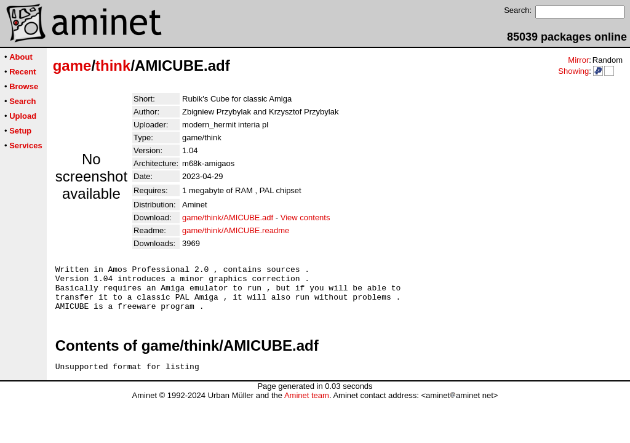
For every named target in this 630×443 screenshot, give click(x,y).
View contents (305, 217)
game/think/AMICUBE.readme (235, 230)
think (112, 65)
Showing (573, 71)
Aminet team (306, 406)
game (72, 65)
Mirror (578, 60)
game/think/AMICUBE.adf (227, 217)
